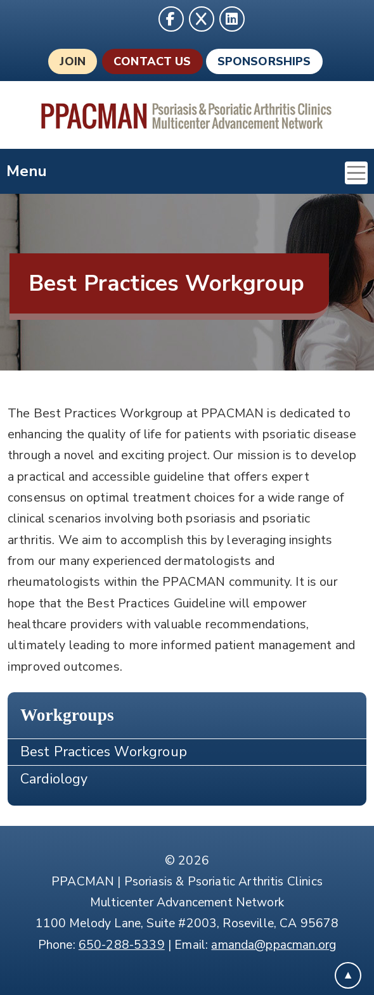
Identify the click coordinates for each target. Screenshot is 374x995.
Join (73, 61)
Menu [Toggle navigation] (187, 172)
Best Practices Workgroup (103, 751)
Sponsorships (264, 61)
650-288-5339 (122, 945)
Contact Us (152, 61)
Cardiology (54, 779)
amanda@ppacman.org (273, 945)
